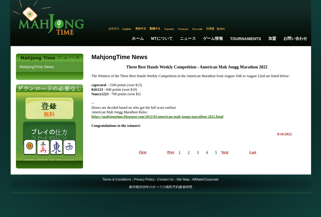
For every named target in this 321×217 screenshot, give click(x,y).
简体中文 (140, 28)
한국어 (221, 28)
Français (183, 28)
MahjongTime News (37, 66)
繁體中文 (155, 28)
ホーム (138, 38)
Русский (197, 28)
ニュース (188, 38)
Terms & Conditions (116, 179)
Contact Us (165, 179)
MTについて (162, 38)
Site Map (182, 179)
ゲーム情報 (213, 38)
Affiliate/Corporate (205, 179)
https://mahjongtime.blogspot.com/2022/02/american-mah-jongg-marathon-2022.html (157, 117)
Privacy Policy (144, 179)
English (126, 28)
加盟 (272, 38)
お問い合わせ (295, 38)
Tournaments (245, 38)
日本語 (210, 28)
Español (169, 28)
